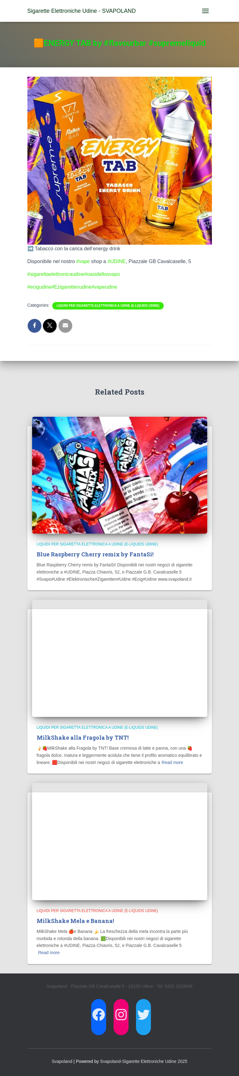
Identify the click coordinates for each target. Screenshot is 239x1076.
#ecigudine (39, 287)
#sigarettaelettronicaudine (55, 274)
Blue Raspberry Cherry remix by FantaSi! (95, 554)
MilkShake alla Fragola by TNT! (83, 737)
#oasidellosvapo (102, 274)
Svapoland (62, 1061)
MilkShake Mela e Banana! (75, 921)
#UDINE (116, 261)
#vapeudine (104, 287)
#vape (83, 261)
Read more (172, 762)
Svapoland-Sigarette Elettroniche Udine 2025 (143, 1061)
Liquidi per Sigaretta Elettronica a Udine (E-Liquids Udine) (108, 305)
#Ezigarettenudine (71, 287)
